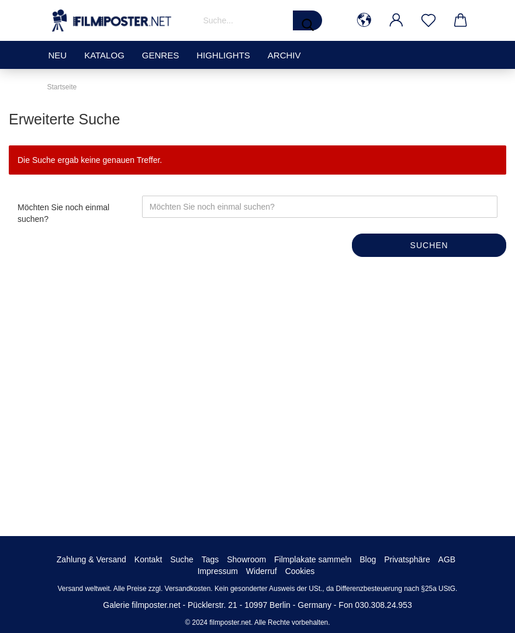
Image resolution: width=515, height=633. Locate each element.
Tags (210, 559)
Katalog (104, 55)
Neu (58, 55)
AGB (447, 559)
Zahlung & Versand (91, 559)
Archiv (284, 55)
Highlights (223, 55)
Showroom (246, 559)
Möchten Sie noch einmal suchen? (63, 213)
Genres (160, 55)
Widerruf (261, 571)
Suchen (429, 245)
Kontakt (148, 559)
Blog (368, 559)
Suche (181, 559)
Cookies (300, 571)
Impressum (218, 571)
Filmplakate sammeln (312, 559)
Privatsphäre (407, 559)
